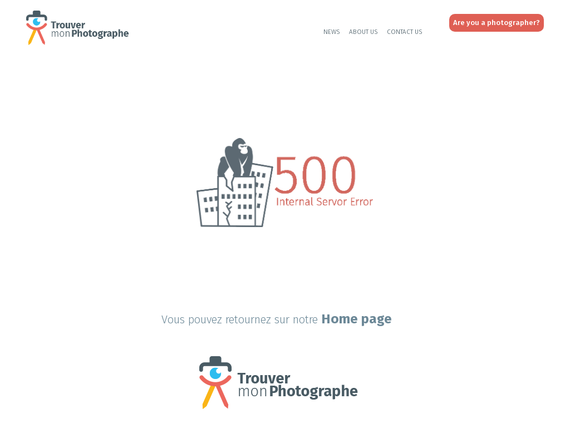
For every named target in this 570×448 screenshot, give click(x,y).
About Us (363, 32)
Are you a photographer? (496, 22)
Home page (356, 319)
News (331, 32)
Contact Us (404, 32)
